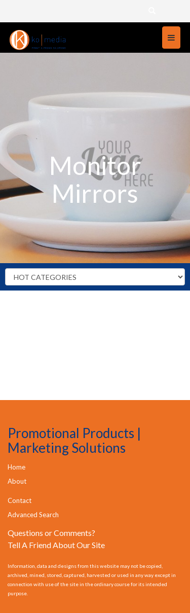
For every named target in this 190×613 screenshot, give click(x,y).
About (17, 481)
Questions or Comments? (51, 532)
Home (16, 467)
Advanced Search (33, 515)
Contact (19, 500)
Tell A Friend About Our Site (56, 545)
